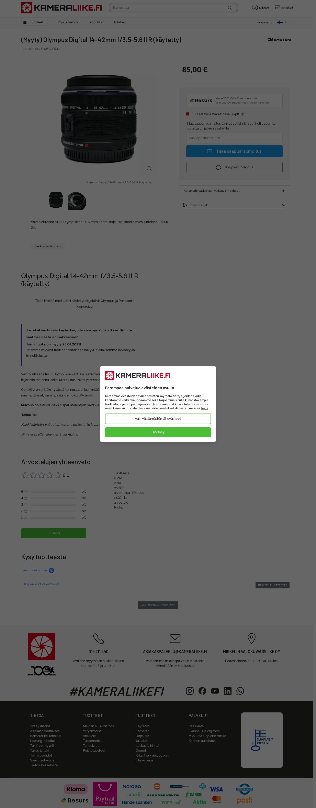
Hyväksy (158, 432)
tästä (204, 408)
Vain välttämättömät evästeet (158, 418)
